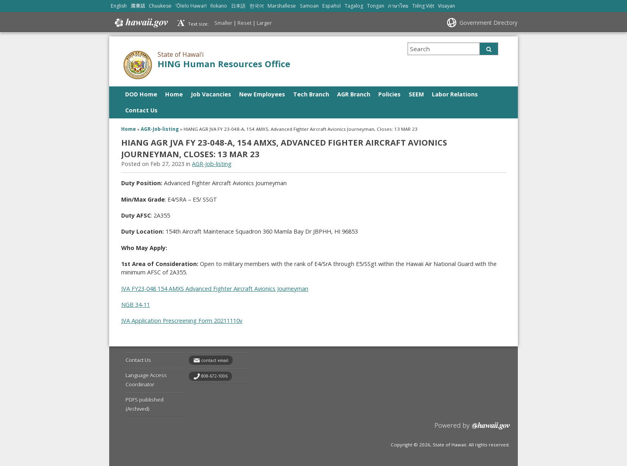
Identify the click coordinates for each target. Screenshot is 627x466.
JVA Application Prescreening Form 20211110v (181, 320)
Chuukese (160, 5)
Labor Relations (455, 94)
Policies (389, 94)
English (119, 5)
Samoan (309, 5)
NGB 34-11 (135, 304)
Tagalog (354, 5)
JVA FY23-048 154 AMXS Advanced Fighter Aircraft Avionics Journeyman (214, 288)
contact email (214, 360)
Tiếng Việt (423, 5)
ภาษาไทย (398, 5)
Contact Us (141, 110)
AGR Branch (353, 94)
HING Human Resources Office (224, 63)
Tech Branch (311, 94)
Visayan (446, 5)
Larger (264, 22)
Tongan (375, 5)
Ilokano (218, 5)
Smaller (223, 22)
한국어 (257, 5)
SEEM (416, 94)
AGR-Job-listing (160, 129)
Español (331, 5)
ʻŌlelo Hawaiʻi (191, 5)
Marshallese (282, 5)
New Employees (262, 94)
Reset (245, 22)
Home (174, 94)
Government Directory (488, 22)
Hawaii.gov (141, 23)
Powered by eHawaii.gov (472, 429)
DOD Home (141, 94)
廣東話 (138, 5)
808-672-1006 (214, 376)
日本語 (238, 5)
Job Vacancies (211, 94)
